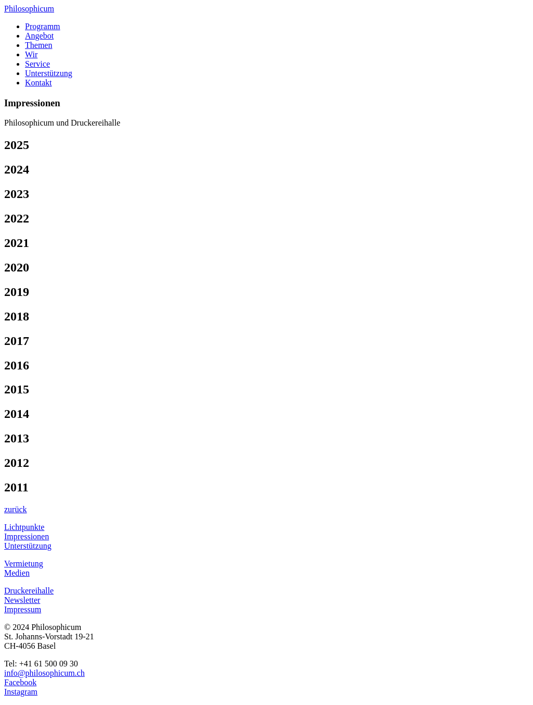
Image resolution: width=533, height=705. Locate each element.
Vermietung (23, 563)
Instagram (20, 691)
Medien (17, 572)
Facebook (20, 682)
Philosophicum (29, 8)
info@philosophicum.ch (44, 673)
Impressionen (26, 536)
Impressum (22, 609)
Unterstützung (48, 73)
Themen (38, 45)
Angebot (39, 35)
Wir (31, 54)
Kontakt (38, 82)
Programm (42, 26)
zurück (15, 509)
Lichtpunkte (24, 527)
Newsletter (22, 600)
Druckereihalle (29, 590)
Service (37, 63)
